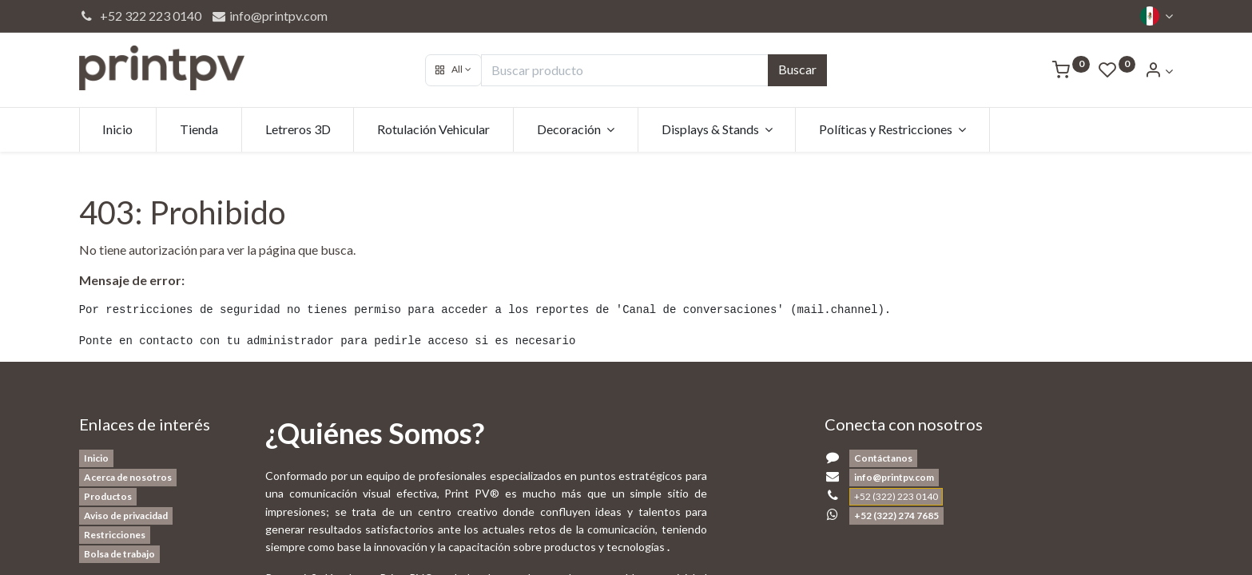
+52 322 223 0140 (140, 15)
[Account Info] (1158, 70)
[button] (453, 70)
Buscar (797, 69)
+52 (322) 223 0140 (896, 496)
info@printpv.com (269, 15)
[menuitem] (118, 129)
